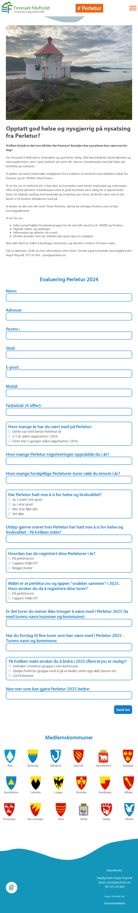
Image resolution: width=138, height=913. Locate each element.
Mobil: (12, 386)
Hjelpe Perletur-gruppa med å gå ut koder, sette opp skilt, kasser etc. (63, 670)
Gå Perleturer (21, 675)
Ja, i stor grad (20, 504)
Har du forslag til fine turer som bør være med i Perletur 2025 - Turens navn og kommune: (65, 638)
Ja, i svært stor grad (25, 499)
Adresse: (14, 310)
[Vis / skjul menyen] (133, 8)
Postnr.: (13, 329)
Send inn (123, 709)
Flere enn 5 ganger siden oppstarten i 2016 (43, 441)
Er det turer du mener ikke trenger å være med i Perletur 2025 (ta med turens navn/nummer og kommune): (67, 613)
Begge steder (20, 568)
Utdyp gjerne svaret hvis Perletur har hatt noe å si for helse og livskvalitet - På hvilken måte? (64, 529)
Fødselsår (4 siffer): (23, 405)
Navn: (11, 291)
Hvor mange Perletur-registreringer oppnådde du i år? (57, 454)
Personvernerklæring (114, 902)
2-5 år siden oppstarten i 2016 (33, 436)
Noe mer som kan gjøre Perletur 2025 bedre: (48, 688)
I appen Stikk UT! (23, 563)
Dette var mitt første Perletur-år (34, 431)
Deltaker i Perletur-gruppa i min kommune (43, 666)
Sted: (10, 348)
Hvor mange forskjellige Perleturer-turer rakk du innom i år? (63, 473)
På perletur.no (21, 558)
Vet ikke (16, 513)
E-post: (12, 367)
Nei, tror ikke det (23, 509)
